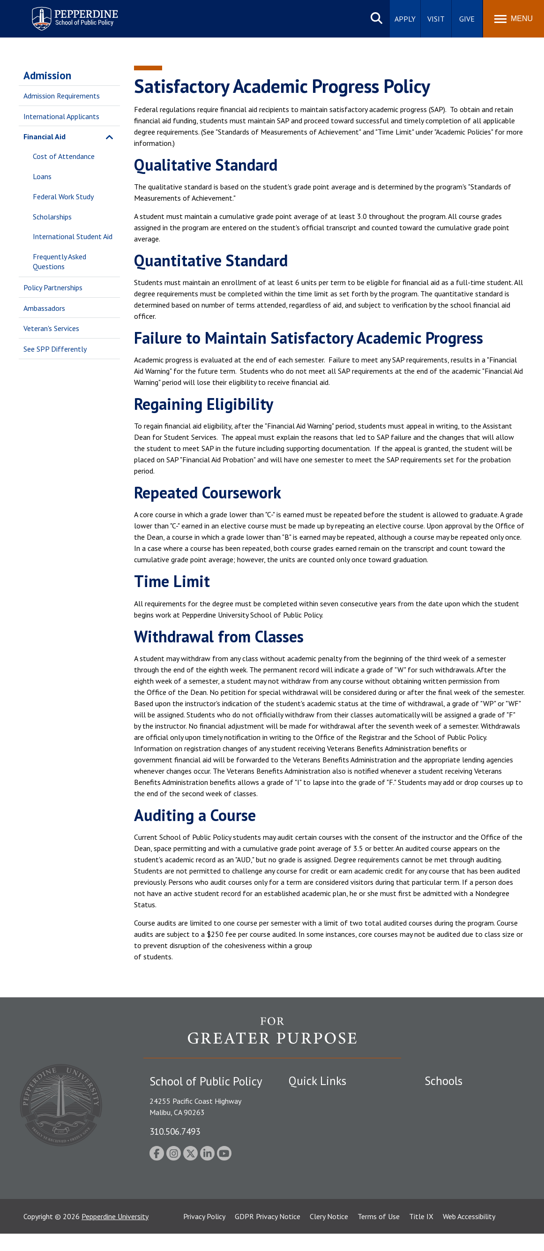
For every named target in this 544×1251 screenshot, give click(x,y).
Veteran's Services (51, 328)
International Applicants (61, 116)
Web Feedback (311, 1196)
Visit (436, 18)
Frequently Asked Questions (59, 261)
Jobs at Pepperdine (318, 1147)
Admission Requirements (61, 95)
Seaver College (448, 1098)
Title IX (421, 1233)
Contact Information (321, 1163)
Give (467, 18)
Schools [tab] (443, 1080)
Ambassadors (44, 308)
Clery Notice (329, 1233)
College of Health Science (466, 1189)
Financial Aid (44, 136)
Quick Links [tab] (317, 1080)
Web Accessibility (469, 1233)
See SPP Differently (55, 349)
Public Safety (309, 1098)
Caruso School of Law (459, 1114)
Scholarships (52, 216)
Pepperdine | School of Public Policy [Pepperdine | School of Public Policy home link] (65, 13)
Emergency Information (326, 1131)
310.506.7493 (174, 1131)
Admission (47, 75)
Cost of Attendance (64, 156)
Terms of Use (379, 1233)
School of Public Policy (461, 1173)
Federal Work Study (63, 196)
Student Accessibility (321, 1114)
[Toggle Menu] (513, 19)
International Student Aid (72, 236)
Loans (42, 176)
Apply (405, 18)
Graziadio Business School (465, 1131)
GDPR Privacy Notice (267, 1233)
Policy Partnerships (52, 287)
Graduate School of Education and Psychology (472, 1152)
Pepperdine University (115, 1233)
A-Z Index (304, 1179)
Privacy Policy (204, 1233)
